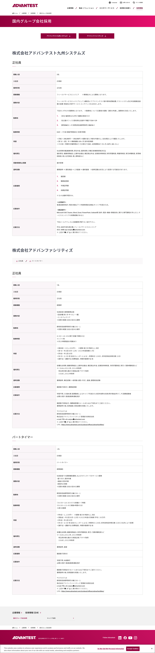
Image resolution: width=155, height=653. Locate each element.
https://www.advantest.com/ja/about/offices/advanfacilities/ (82, 425)
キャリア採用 (51, 618)
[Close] (152, 648)
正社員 (20, 261)
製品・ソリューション (86, 8)
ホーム (16, 13)
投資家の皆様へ (125, 8)
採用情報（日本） (32, 613)
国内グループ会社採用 (45, 13)
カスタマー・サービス (106, 8)
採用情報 (33, 13)
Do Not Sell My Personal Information (111, 649)
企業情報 (70, 8)
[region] (77, 649)
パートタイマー (37, 261)
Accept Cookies (132, 649)
